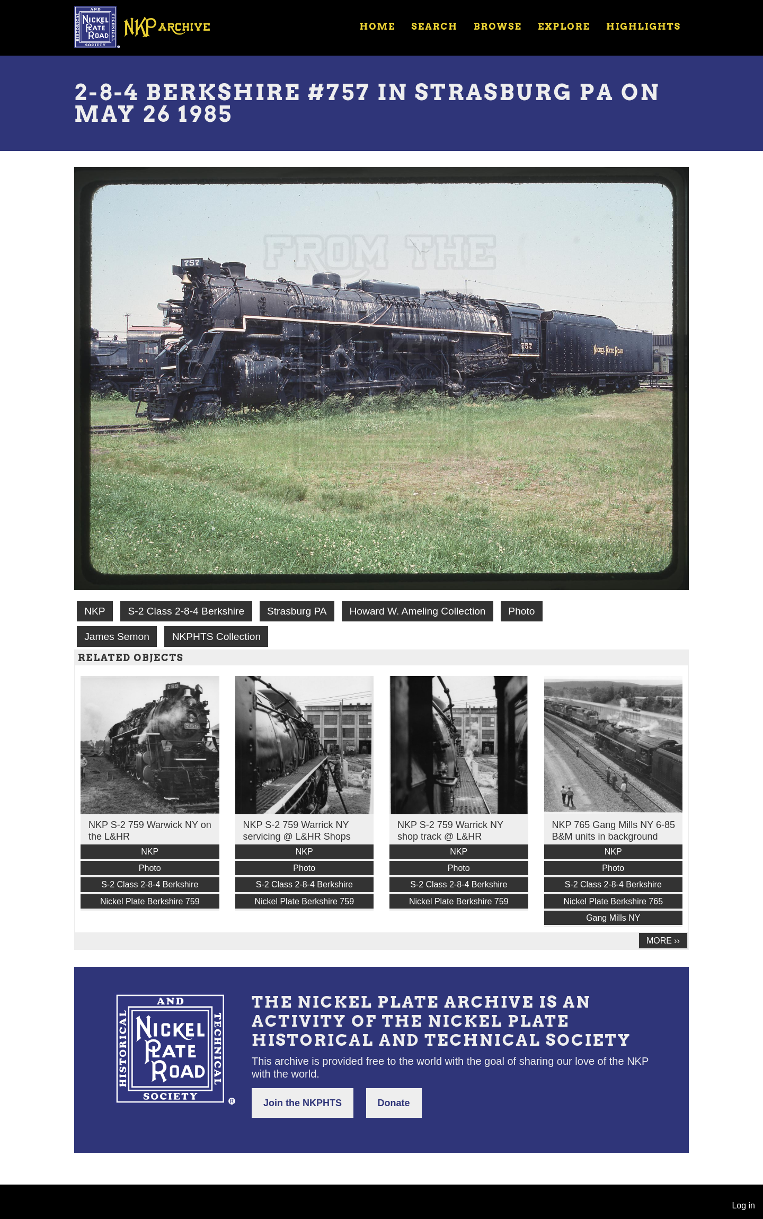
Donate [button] (394, 1103)
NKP (94, 611)
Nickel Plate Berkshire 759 (150, 901)
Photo (521, 611)
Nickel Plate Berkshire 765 (613, 901)
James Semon (116, 636)
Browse (498, 26)
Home (377, 26)
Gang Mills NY (613, 917)
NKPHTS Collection (216, 636)
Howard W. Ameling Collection (418, 611)
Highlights (643, 26)
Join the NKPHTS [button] (302, 1103)
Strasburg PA (297, 611)
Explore (564, 26)
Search (435, 26)
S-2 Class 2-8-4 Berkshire (186, 611)
